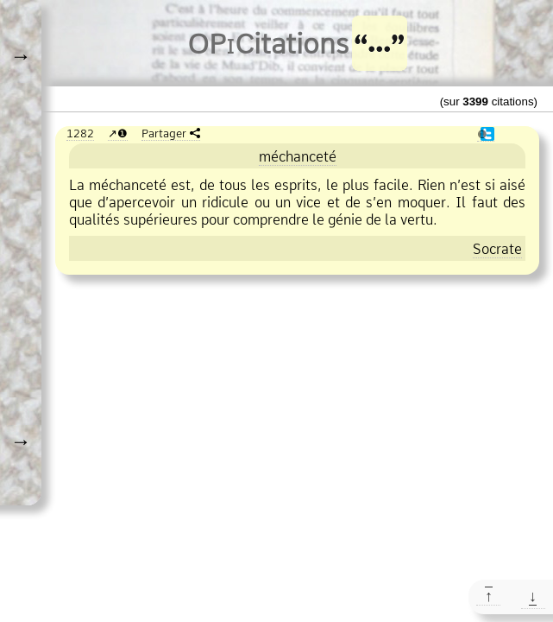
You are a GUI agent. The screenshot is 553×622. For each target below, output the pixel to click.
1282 (80, 133)
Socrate (497, 248)
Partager (163, 133)
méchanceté (297, 156)
